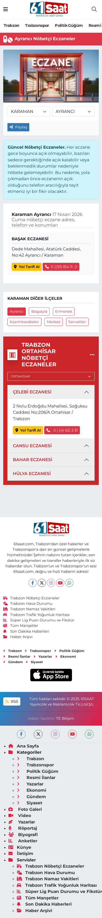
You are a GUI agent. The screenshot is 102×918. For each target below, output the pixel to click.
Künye (19, 847)
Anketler (22, 840)
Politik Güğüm (69, 25)
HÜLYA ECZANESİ (32, 473)
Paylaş (18, 127)
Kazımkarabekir (24, 322)
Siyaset (34, 662)
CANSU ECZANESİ (32, 445)
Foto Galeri (25, 809)
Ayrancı (16, 311)
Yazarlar (43, 656)
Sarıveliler (77, 322)
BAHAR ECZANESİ (32, 459)
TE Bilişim (65, 718)
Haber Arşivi (18, 637)
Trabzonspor (37, 25)
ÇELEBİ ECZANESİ (32, 391)
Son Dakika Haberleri (26, 631)
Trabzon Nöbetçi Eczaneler (31, 598)
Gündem (13, 662)
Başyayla (39, 311)
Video (19, 815)
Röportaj (22, 828)
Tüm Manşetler (20, 625)
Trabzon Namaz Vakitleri (29, 609)
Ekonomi (65, 656)
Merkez (54, 322)
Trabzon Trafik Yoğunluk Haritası (36, 614)
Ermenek (63, 311)
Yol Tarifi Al (26, 267)
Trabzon (11, 25)
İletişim (20, 853)
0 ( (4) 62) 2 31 (62, 430)
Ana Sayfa (23, 746)
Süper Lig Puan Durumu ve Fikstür (39, 620)
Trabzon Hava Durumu (28, 603)
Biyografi (23, 834)
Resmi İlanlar (17, 656)
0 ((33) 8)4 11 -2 (61, 267)
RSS (11, 701)
